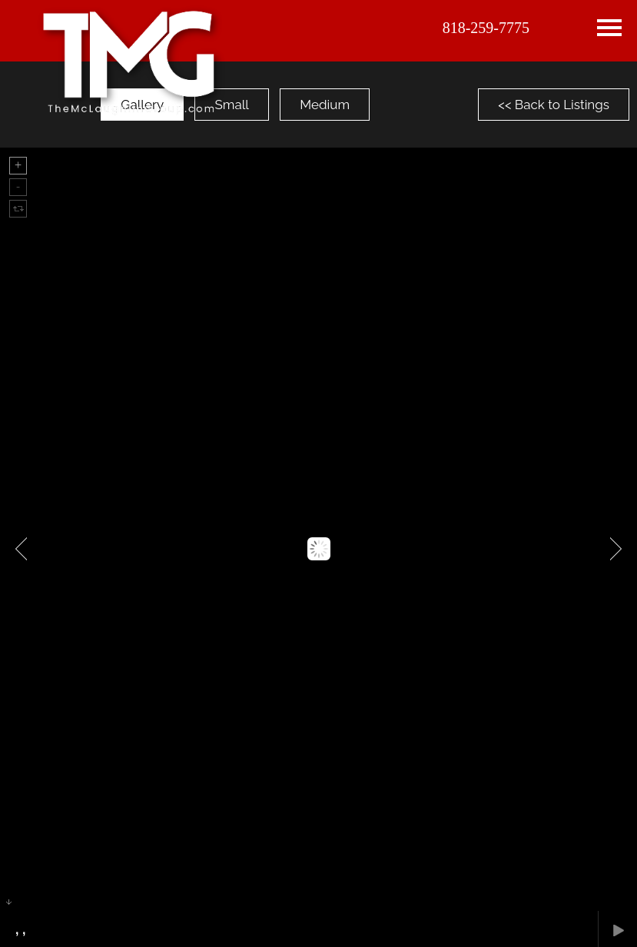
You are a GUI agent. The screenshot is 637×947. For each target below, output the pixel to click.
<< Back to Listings (553, 104)
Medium (325, 104)
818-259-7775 (486, 27)
